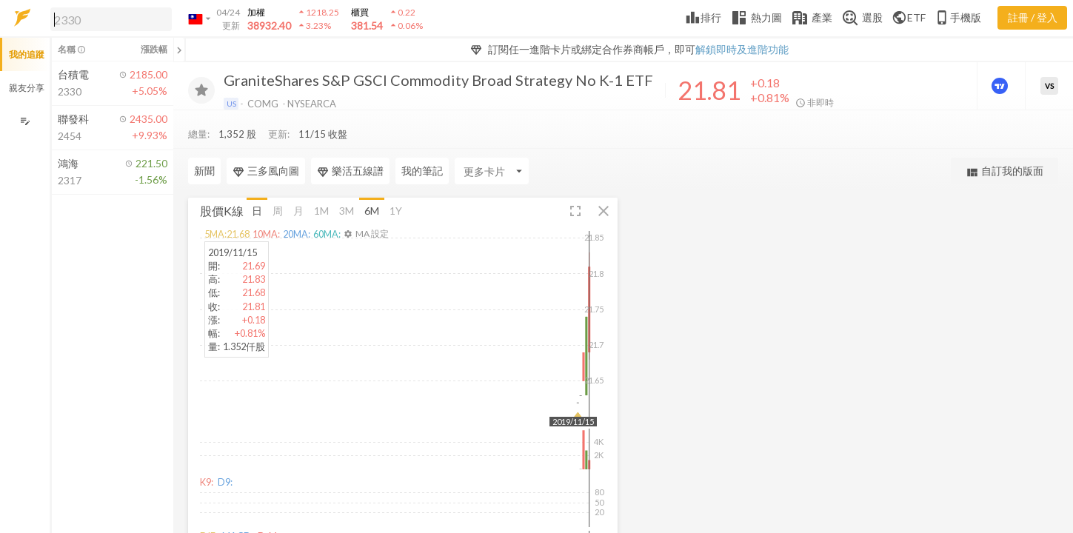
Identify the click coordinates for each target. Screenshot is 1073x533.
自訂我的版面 (1004, 142)
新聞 (204, 141)
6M (371, 180)
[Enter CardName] (492, 141)
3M (346, 180)
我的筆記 (422, 141)
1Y (396, 180)
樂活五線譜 (350, 141)
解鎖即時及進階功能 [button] (742, 49)
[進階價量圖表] (1001, 86)
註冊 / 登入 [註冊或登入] (1032, 17)
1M (321, 180)
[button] (108, 18)
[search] (111, 19)
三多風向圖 (266, 141)
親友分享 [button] (26, 87)
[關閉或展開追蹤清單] (179, 49)
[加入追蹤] (201, 90)
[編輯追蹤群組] (25, 121)
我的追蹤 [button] (26, 54)
